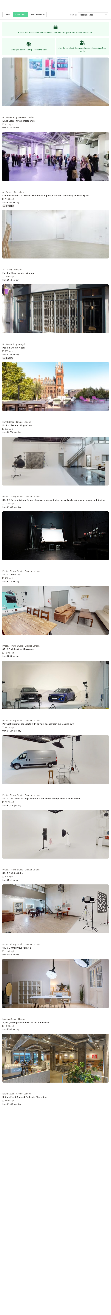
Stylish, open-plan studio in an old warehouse (25, 1022)
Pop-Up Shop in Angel (13, 347)
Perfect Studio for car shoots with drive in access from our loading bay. (38, 723)
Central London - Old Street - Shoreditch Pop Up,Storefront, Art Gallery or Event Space (45, 195)
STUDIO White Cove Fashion (16, 947)
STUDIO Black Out (11, 574)
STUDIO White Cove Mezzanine (18, 649)
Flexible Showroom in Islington (18, 273)
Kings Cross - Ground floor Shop (18, 120)
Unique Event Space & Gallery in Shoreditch (24, 1097)
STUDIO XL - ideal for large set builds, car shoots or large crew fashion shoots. (41, 798)
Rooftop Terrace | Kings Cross (17, 425)
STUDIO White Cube (12, 873)
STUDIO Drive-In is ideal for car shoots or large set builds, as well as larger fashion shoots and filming (53, 500)
